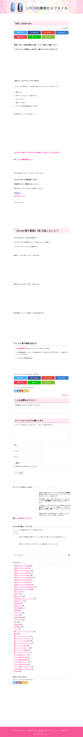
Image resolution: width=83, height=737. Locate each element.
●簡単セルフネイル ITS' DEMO (23, 577)
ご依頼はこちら (64, 730)
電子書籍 (41, 730)
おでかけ (16, 615)
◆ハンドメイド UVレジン (21, 648)
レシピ (16, 629)
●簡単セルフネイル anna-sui (22, 570)
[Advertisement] (41, 215)
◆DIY (15, 634)
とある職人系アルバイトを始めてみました (31, 530)
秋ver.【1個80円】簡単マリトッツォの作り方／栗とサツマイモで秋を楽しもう (42, 537)
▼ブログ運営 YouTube (20, 664)
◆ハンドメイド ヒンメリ (22, 652)
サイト (16, 456)
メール (16, 451)
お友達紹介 (17, 627)
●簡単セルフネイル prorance (22, 584)
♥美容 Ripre (17, 603)
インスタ (57, 730)
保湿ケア (16, 594)
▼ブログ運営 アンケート (21, 662)
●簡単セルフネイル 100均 (21, 566)
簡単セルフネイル (49, 730)
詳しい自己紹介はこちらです (22, 518)
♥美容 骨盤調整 (18, 608)
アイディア (17, 619)
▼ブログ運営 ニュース (20, 655)
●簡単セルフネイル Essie (21, 582)
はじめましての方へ (21, 730)
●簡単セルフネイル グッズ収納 (23, 589)
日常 (15, 622)
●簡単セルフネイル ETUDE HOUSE (24, 587)
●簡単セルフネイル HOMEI (22, 580)
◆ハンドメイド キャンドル (22, 636)
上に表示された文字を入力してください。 (26, 466)
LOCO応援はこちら (19, 196)
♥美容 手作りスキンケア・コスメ (23, 598)
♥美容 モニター (18, 601)
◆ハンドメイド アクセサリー (22, 638)
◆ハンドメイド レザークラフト (23, 631)
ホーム (13, 730)
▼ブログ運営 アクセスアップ (22, 666)
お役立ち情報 (18, 617)
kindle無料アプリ (22, 348)
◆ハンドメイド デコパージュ (22, 643)
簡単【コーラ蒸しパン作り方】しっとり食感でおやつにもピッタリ (38, 544)
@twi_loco (65, 395)
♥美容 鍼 (16, 610)
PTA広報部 (17, 624)
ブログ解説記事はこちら (26, 159)
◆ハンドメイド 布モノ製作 (22, 641)
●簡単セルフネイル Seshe (21, 575)
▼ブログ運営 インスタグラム (22, 669)
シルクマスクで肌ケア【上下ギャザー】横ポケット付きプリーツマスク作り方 (36, 152)
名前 (15, 445)
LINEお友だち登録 (32, 730)
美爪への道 (17, 591)
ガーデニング (18, 612)
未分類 (16, 671)
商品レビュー (18, 596)
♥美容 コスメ (18, 605)
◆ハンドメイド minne (20, 645)
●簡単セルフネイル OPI (21, 568)
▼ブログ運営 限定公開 (20, 657)
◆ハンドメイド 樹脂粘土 (21, 650)
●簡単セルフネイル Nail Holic (22, 573)
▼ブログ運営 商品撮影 (20, 659)
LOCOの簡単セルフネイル (43, 734)
